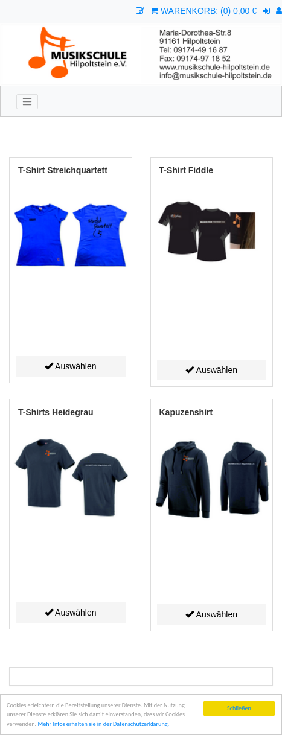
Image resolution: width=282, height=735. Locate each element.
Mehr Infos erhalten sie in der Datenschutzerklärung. (103, 724)
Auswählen (71, 366)
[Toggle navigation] (27, 102)
